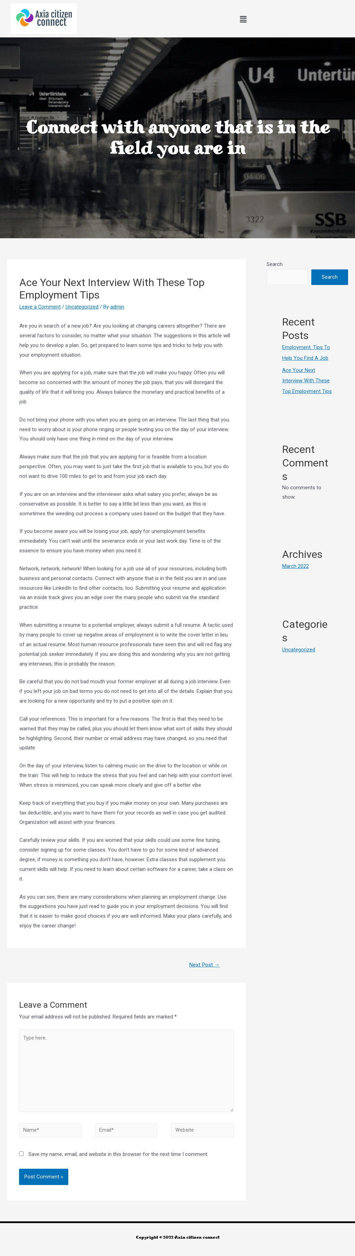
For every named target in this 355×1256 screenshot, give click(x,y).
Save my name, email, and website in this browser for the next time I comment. (118, 1159)
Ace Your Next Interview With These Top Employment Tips (307, 379)
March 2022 (295, 565)
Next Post (203, 965)
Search (275, 264)
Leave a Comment (40, 307)
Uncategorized (82, 307)
